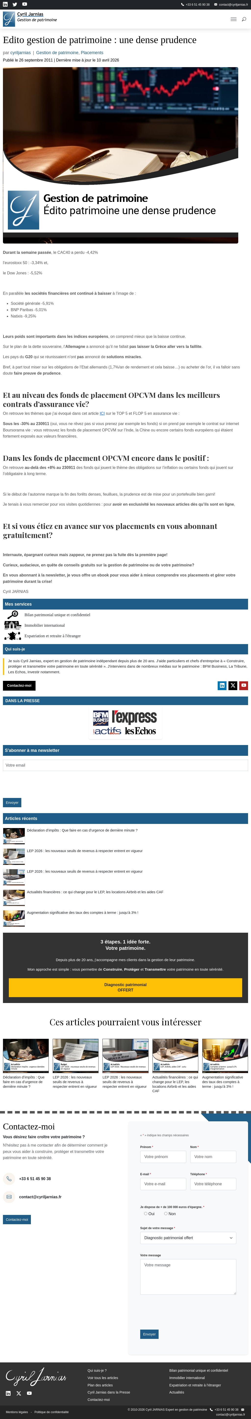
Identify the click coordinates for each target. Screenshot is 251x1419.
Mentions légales (17, 1412)
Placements (92, 52)
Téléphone (198, 1174)
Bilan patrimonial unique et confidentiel (57, 614)
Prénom (146, 1147)
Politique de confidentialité (52, 1412)
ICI (102, 413)
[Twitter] (18, 1394)
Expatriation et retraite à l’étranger (195, 1385)
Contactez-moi (19, 685)
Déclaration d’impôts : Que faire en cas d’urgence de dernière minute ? (82, 830)
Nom (194, 1147)
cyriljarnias (20, 52)
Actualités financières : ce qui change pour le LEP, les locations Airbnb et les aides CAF (95, 892)
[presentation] (31, 782)
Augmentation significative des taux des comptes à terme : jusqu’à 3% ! (82, 913)
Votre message (150, 1255)
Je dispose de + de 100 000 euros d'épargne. (172, 1207)
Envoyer (12, 803)
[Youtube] (29, 1394)
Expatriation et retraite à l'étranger (53, 636)
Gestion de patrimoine (57, 52)
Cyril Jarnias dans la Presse (109, 1392)
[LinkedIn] (8, 1394)
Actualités (176, 1392)
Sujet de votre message (157, 1228)
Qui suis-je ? (97, 1370)
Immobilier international (45, 625)
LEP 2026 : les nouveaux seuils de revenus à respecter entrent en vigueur (85, 851)
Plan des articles (100, 1385)
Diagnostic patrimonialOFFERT (125, 987)
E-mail (145, 1174)
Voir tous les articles (103, 1378)
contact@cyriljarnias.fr (40, 1197)
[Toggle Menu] (234, 19)
